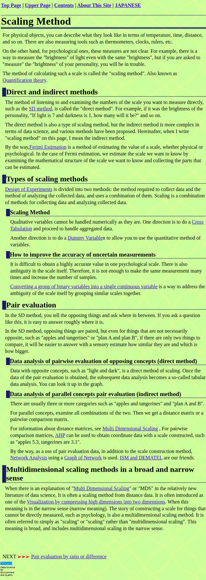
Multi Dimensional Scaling (130, 428)
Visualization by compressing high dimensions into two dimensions (96, 502)
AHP (60, 435)
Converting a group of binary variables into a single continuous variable (83, 286)
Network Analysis (28, 457)
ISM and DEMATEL (141, 457)
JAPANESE (128, 5)
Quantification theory (24, 80)
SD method (40, 108)
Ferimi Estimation (48, 147)
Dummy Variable (85, 238)
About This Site (94, 5)
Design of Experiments (28, 189)
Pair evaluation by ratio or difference (69, 556)
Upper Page (38, 5)
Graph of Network (83, 457)
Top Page (11, 5)
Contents (64, 5)
